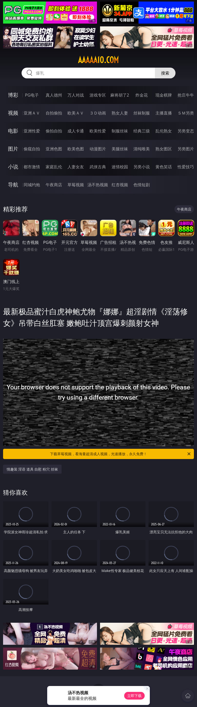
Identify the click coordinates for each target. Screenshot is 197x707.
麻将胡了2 (119, 95)
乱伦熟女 (163, 131)
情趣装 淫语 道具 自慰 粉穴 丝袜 (32, 469)
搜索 (165, 73)
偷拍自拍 (54, 131)
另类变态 (186, 131)
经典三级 (141, 131)
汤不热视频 (97, 185)
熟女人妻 (120, 113)
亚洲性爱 (32, 131)
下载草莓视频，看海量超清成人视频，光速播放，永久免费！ (120, 454)
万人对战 (75, 95)
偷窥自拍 (32, 149)
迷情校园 (120, 167)
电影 (13, 130)
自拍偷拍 (54, 113)
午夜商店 (54, 185)
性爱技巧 (186, 167)
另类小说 (141, 167)
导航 (13, 184)
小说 (13, 166)
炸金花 (141, 95)
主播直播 (163, 113)
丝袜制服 (141, 113)
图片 (13, 148)
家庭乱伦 (54, 167)
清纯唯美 (141, 149)
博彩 (13, 94)
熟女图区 (163, 149)
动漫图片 (98, 149)
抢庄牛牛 (186, 95)
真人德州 (54, 95)
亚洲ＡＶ (32, 113)
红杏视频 (120, 185)
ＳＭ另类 (186, 113)
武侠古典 (98, 167)
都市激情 (32, 167)
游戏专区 (98, 95)
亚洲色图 (54, 149)
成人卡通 (75, 131)
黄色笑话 (163, 167)
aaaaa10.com (98, 60)
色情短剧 (141, 185)
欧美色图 (75, 149)
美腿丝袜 (120, 149)
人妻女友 (75, 167)
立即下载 (134, 695)
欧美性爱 (98, 131)
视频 (13, 112)
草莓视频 (75, 185)
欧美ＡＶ (75, 113)
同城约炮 (32, 185)
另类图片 (186, 149)
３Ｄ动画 (98, 113)
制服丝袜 (120, 131)
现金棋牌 (163, 95)
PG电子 (31, 95)
